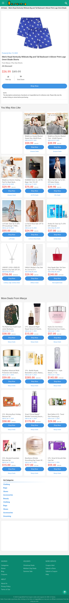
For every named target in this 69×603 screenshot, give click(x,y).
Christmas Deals (28, 564)
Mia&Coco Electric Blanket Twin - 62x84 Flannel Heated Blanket (57, 138)
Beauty (6, 498)
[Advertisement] (11, 132)
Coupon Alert (50, 564)
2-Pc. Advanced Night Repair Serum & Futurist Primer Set (33, 329)
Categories (4, 564)
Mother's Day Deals (29, 568)
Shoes (5, 491)
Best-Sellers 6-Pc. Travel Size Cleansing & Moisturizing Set (56, 416)
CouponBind (37, 598)
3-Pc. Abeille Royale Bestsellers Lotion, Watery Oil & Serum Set (34, 372)
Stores (3, 568)
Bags (5, 487)
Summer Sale (27, 571)
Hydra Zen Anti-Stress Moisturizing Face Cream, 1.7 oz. (56, 329)
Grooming (7, 515)
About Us (4, 583)
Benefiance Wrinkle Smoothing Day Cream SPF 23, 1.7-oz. (34, 460)
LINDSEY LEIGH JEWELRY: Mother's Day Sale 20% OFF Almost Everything (11, 269)
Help (47, 574)
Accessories (8, 494)
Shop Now (35, 86)
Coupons (4, 574)
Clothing (6, 484)
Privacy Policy (5, 586)
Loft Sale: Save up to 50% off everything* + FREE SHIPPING (11, 226)
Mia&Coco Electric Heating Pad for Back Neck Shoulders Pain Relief (11, 182)
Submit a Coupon (51, 571)
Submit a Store (51, 568)
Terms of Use (5, 589)
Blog (2, 571)
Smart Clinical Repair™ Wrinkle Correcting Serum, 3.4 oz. (34, 416)
